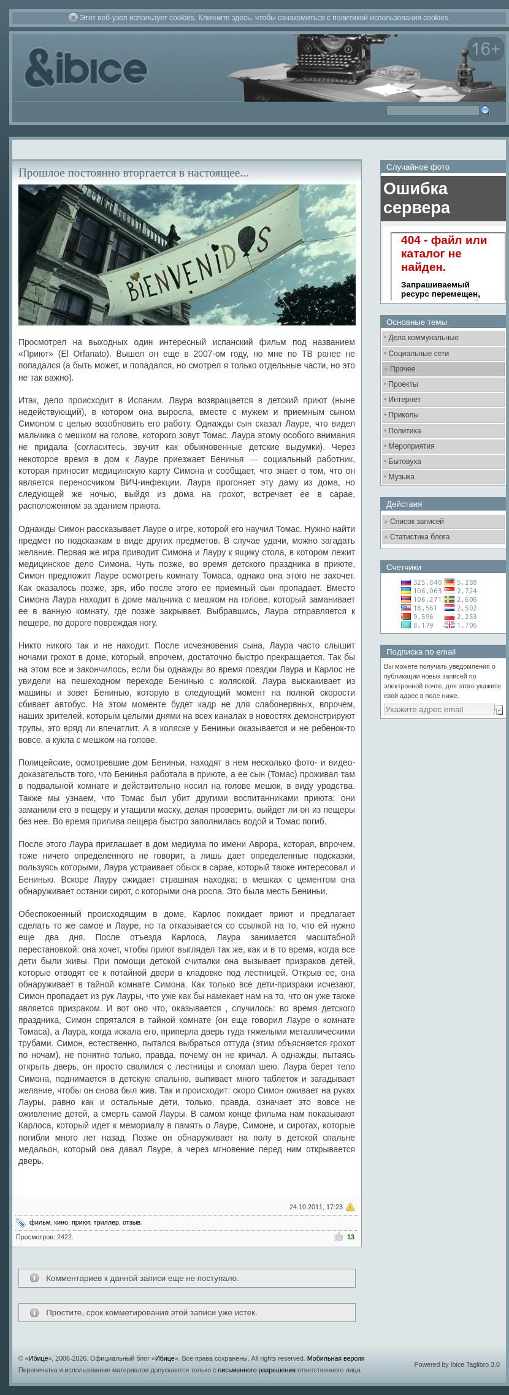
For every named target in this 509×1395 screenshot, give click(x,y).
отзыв (131, 1222)
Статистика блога (420, 537)
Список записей (417, 521)
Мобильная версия (336, 1358)
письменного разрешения (257, 1370)
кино (61, 1222)
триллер (107, 1222)
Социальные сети (419, 353)
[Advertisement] (425, 916)
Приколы (404, 415)
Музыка (402, 477)
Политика (405, 431)
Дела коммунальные (424, 337)
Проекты (403, 384)
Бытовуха (405, 461)
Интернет (405, 399)
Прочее (402, 369)
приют (81, 1222)
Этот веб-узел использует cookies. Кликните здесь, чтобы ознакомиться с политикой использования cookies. (265, 17)
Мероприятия (412, 446)
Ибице (38, 1358)
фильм (39, 1222)
